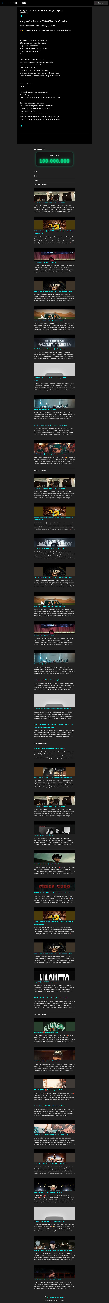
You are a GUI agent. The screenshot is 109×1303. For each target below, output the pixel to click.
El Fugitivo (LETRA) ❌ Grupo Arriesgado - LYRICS (48, 1090)
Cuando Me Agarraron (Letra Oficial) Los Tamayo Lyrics (49, 349)
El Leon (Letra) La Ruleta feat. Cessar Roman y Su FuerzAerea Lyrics (53, 291)
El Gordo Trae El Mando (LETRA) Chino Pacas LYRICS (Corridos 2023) (53, 1250)
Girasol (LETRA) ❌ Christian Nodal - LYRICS (46, 1032)
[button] (21, 16)
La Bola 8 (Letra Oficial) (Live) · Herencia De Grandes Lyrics (50, 425)
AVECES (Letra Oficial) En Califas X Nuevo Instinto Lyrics (49, 202)
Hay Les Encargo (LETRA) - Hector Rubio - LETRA (47, 1279)
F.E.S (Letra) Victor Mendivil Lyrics (43, 835)
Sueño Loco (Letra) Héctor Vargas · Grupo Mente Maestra (50, 454)
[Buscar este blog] (99, 3)
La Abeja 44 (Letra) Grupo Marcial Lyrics (45, 262)
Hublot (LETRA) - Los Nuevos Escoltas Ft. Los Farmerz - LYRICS (51, 1134)
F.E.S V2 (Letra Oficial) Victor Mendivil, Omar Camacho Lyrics (51, 998)
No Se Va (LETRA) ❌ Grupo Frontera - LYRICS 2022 (48, 1192)
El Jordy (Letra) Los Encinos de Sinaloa (45, 409)
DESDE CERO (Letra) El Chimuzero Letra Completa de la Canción (52, 893)
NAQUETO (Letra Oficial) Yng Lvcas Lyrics (45, 982)
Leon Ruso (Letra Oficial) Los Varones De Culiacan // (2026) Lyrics (52, 708)
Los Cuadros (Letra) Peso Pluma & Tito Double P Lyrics (49, 1221)
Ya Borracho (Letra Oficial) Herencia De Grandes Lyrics (49, 748)
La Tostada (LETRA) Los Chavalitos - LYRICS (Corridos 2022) (51, 1163)
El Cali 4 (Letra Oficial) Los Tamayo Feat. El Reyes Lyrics (49, 320)
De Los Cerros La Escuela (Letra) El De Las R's (46, 864)
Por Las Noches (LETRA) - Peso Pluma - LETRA (47, 1061)
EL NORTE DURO (15, 2)
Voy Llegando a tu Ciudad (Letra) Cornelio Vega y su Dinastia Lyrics (53, 777)
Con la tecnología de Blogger (54, 1297)
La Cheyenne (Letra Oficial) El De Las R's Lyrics (47, 680)
